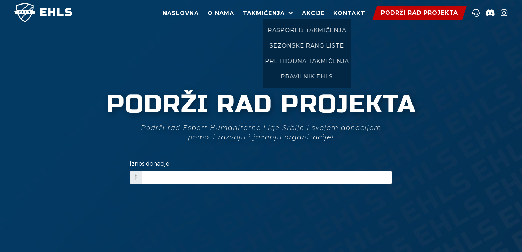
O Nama (220, 13)
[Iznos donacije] (267, 177)
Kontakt (349, 13)
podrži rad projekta (419, 12)
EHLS (43, 12)
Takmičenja (264, 13)
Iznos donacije (149, 163)
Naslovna (181, 13)
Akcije (313, 13)
